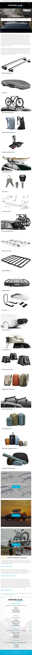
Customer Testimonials (16, 622)
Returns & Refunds (16, 611)
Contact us (16, 607)
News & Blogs (16, 620)
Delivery (16, 608)
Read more (16, 486)
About (16, 619)
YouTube (17, 644)
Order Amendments (16, 610)
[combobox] (16, 19)
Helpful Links (16, 635)
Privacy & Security (16, 623)
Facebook (17, 645)
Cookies (16, 624)
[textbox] (16, 19)
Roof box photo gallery (16, 632)
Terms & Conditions (16, 625)
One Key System (16, 612)
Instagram (17, 647)
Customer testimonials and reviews (9, 594)
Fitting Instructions (16, 633)
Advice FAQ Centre (16, 636)
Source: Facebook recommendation (9, 575)
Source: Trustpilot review (6, 566)
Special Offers (16, 637)
